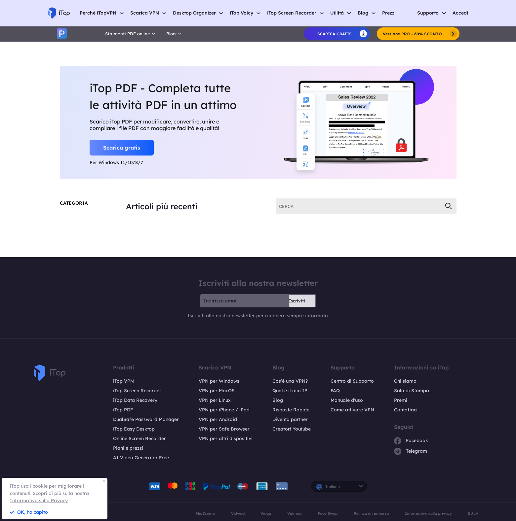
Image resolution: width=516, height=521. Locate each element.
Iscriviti (297, 300)
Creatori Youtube (291, 428)
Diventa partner (290, 419)
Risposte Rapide (290, 409)
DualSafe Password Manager (146, 419)
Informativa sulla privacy (428, 512)
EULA (473, 512)
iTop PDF (123, 409)
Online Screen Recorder (139, 438)
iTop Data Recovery (135, 399)
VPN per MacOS (217, 390)
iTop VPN (123, 380)
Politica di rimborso (371, 512)
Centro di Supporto (352, 380)
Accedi (460, 13)
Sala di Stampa (411, 390)
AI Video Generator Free (141, 457)
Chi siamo (405, 380)
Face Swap (327, 512)
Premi (400, 399)
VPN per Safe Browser (224, 428)
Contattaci (405, 409)
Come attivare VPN (352, 409)
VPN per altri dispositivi (226, 438)
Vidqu (265, 512)
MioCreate (205, 512)
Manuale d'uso (347, 399)
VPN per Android (218, 419)
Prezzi (389, 13)
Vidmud (294, 512)
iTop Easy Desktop (134, 428)
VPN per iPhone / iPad (224, 409)
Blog (277, 399)
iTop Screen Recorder (137, 390)
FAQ (335, 390)
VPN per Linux (215, 399)
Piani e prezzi (128, 447)
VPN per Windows (219, 380)
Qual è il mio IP (289, 390)
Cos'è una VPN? (290, 380)
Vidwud (238, 512)
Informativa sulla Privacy (39, 501)
